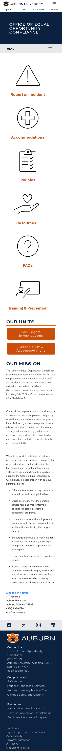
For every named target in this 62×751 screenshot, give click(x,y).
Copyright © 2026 (18, 748)
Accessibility (14, 736)
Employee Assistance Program (27, 717)
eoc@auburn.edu (18, 670)
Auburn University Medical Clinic (28, 690)
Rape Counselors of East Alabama (29, 713)
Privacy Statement (18, 740)
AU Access (38, 9)
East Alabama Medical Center (26, 708)
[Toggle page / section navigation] (50, 49)
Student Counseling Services (26, 686)
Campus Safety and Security (25, 694)
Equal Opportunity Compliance (26, 732)
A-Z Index (12, 744)
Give (23, 9)
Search (54, 9)
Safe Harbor (15, 681)
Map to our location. (17, 592)
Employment (14, 728)
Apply (8, 9)
